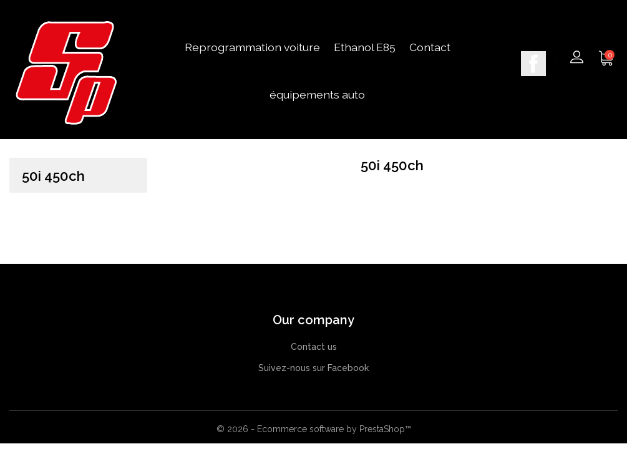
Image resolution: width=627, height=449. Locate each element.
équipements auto (317, 94)
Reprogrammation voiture (252, 47)
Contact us (314, 347)
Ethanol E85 (365, 47)
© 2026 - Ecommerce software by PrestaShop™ (313, 429)
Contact (429, 47)
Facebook (533, 63)
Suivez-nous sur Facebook (313, 368)
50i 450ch (53, 176)
